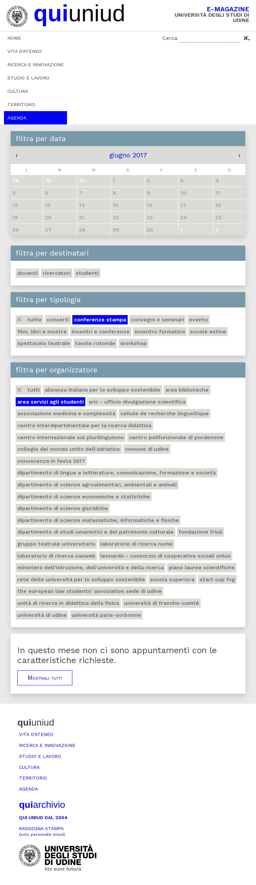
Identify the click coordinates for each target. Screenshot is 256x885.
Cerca (169, 38)
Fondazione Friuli (200, 532)
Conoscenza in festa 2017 (51, 461)
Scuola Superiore (172, 579)
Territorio (21, 104)
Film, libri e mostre (42, 331)
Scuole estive (208, 331)
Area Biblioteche (187, 390)
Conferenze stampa (100, 319)
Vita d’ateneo (24, 51)
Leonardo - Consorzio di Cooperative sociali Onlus (165, 556)
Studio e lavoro (28, 78)
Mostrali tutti (45, 677)
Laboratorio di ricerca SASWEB (56, 556)
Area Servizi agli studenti (50, 402)
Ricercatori (57, 273)
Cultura (17, 91)
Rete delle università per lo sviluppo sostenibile (81, 579)
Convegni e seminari (157, 319)
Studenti (87, 273)
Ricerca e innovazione (35, 64)
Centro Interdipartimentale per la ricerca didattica (84, 425)
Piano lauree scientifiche (202, 567)
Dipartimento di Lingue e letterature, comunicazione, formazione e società (116, 472)
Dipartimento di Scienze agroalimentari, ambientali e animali (97, 484)
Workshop (133, 343)
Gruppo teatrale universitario (56, 544)
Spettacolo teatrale (43, 343)
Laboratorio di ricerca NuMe (136, 544)
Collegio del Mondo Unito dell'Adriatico (68, 449)
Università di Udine (42, 615)
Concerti (58, 319)
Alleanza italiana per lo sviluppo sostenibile (102, 390)
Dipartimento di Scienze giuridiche (62, 508)
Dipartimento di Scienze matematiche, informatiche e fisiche (98, 520)
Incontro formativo (160, 331)
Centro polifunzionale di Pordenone (176, 437)
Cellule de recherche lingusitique (164, 413)
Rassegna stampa (42, 831)
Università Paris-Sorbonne (106, 615)
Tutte (29, 319)
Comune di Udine (147, 449)
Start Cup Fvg (217, 579)
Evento (198, 319)
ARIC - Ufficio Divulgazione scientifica (137, 402)
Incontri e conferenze (101, 331)
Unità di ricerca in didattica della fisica (68, 603)
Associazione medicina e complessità (66, 413)
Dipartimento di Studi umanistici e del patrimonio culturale (95, 532)
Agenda (16, 117)
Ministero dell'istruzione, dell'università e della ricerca (90, 567)
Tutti (28, 390)
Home (14, 38)
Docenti (27, 273)
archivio (42, 804)
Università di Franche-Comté (161, 603)
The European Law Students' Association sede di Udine (89, 591)
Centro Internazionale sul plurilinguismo (70, 437)
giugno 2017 (128, 155)
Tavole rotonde (95, 343)
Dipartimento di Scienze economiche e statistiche (83, 496)
